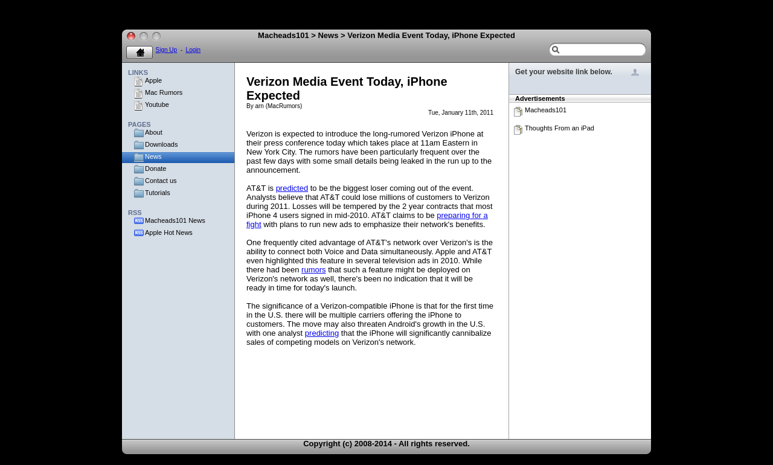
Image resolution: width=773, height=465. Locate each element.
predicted (292, 188)
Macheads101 (545, 110)
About (153, 132)
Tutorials (157, 192)
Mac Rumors (163, 92)
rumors (313, 269)
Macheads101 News (175, 220)
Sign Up (167, 49)
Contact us (161, 180)
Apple (153, 80)
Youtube (157, 104)
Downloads (161, 144)
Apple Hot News (169, 232)
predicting (322, 333)
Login (193, 49)
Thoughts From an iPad (559, 128)
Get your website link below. (563, 72)
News (153, 156)
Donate (155, 168)
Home (139, 53)
